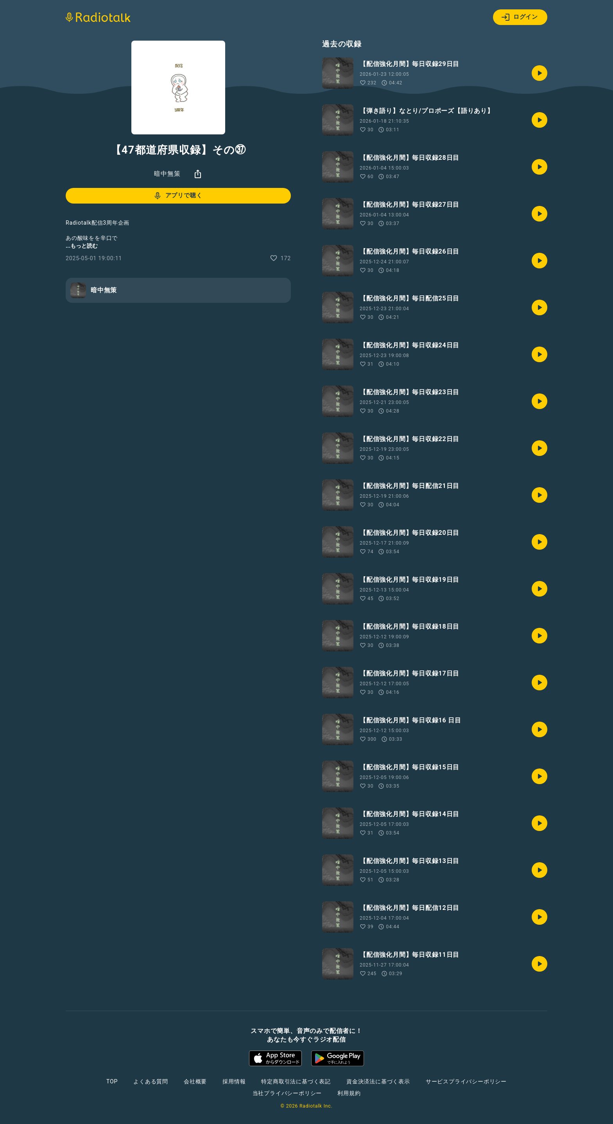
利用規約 (348, 1093)
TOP (112, 1081)
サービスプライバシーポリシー (466, 1081)
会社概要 (195, 1081)
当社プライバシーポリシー (287, 1093)
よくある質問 (150, 1081)
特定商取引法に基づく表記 (296, 1081)
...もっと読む (82, 246)
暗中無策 (167, 173)
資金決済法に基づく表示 (378, 1081)
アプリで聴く (178, 195)
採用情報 (234, 1081)
